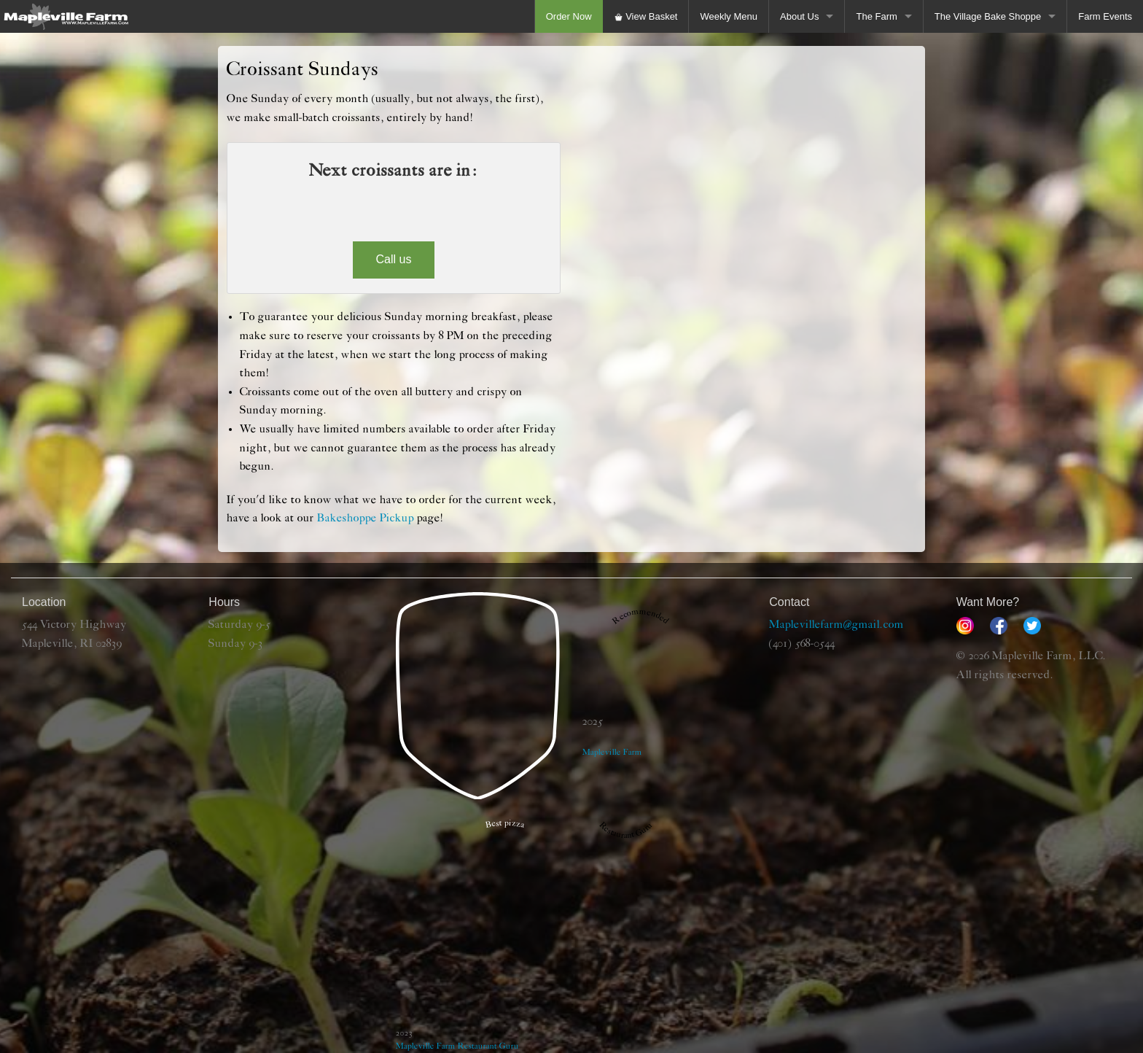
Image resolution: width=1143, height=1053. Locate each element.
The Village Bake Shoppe (988, 16)
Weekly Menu (728, 16)
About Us (799, 16)
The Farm (876, 16)
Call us (394, 259)
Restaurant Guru (488, 1046)
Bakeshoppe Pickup (365, 518)
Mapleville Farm (426, 1046)
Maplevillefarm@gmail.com (836, 625)
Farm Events (1105, 16)
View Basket (646, 16)
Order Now (569, 16)
